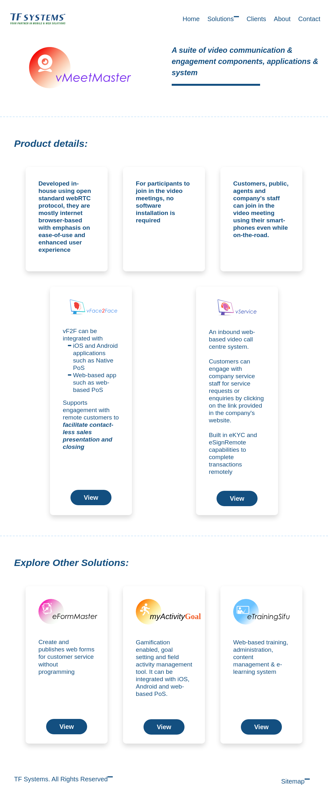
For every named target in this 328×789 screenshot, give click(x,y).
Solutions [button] (223, 18)
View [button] (91, 497)
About (282, 18)
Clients (256, 18)
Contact (309, 18)
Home (191, 18)
